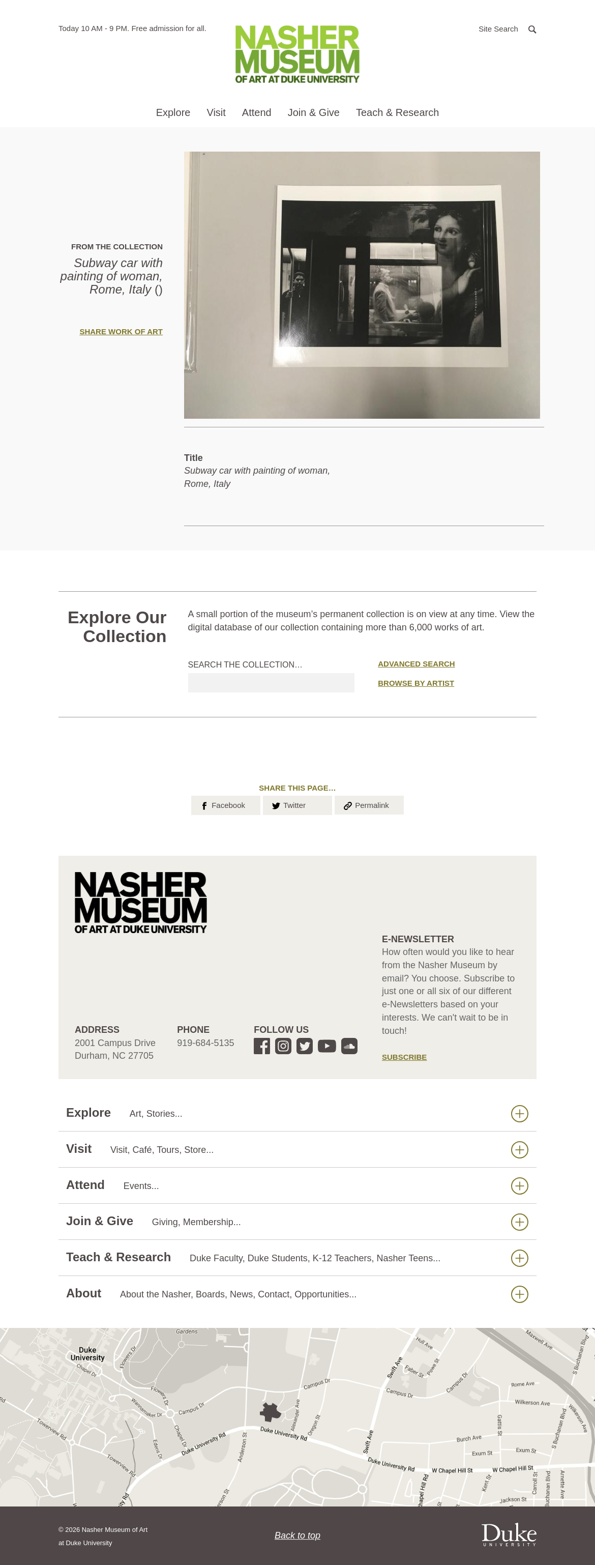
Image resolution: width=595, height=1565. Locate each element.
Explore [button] (173, 112)
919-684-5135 (205, 1043)
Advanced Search (416, 663)
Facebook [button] (222, 804)
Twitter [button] (288, 804)
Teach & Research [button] (397, 112)
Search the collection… (245, 664)
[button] (508, 28)
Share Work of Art (121, 331)
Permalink (365, 804)
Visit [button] (215, 112)
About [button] (297, 1293)
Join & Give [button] (314, 112)
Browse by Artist (416, 683)
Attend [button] (257, 112)
